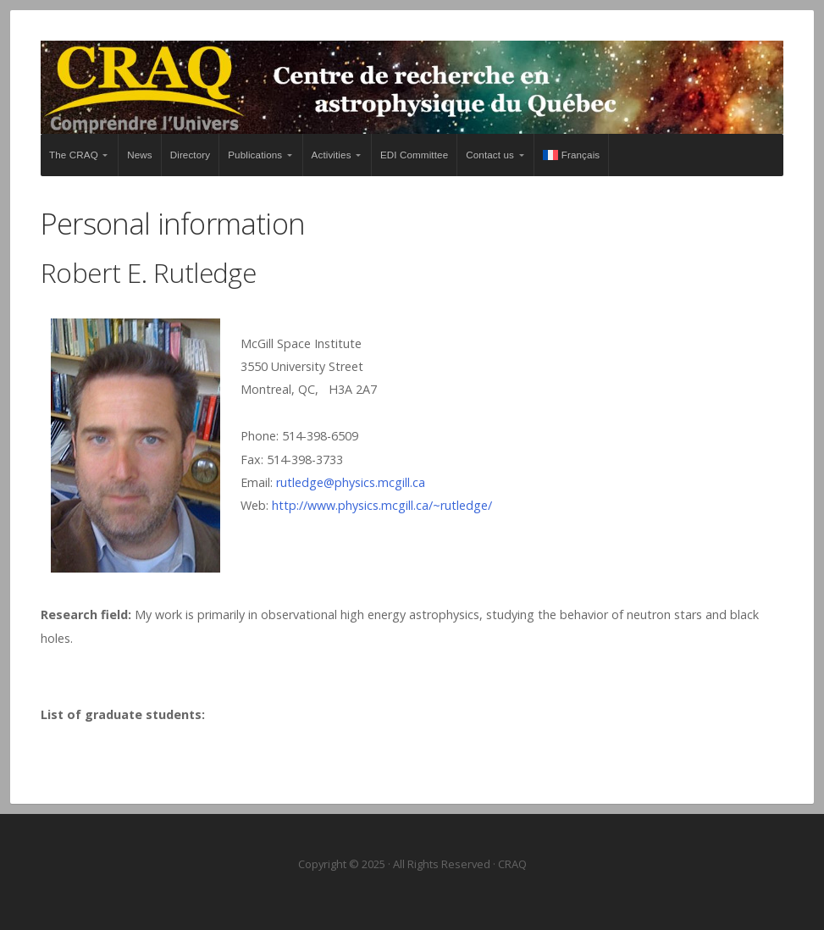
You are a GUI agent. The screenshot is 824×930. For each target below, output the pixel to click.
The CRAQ (73, 154)
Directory (190, 154)
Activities (331, 154)
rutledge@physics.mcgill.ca (350, 482)
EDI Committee (414, 154)
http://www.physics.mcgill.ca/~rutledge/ (382, 505)
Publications (255, 154)
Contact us (490, 154)
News (139, 154)
